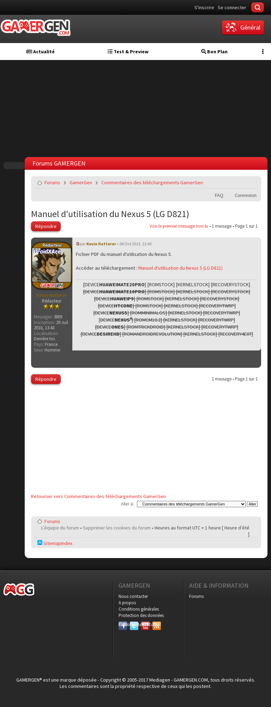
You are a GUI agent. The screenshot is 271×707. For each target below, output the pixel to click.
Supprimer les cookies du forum (117, 528)
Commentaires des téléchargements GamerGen (152, 182)
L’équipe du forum (60, 528)
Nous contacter (133, 596)
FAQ (219, 195)
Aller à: (127, 504)
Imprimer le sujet (234, 182)
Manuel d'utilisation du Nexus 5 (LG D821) (110, 214)
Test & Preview (128, 51)
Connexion (246, 195)
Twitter (134, 625)
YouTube (145, 625)
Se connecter (232, 7)
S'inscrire (204, 7)
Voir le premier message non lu (179, 226)
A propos (127, 603)
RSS (155, 625)
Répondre (45, 226)
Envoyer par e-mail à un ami (251, 182)
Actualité (40, 51)
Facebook (123, 625)
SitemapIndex (54, 543)
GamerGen (81, 182)
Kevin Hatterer (101, 243)
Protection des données (141, 615)
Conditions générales (139, 609)
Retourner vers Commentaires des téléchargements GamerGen (98, 496)
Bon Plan (214, 51)
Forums (52, 182)
